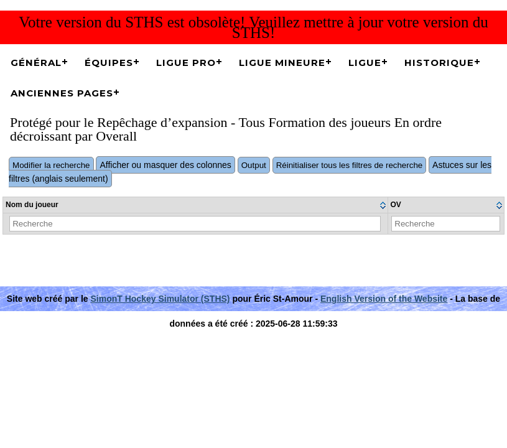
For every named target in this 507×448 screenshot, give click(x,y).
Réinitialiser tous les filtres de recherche (349, 165)
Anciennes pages (62, 93)
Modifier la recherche (51, 165)
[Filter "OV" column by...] (445, 223)
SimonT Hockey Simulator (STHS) (160, 299)
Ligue (364, 62)
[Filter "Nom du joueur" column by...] (195, 223)
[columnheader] (195, 205)
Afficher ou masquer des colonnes (165, 165)
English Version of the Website (383, 299)
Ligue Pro (186, 62)
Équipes (109, 62)
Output (253, 165)
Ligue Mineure (282, 62)
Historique (439, 62)
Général (36, 62)
